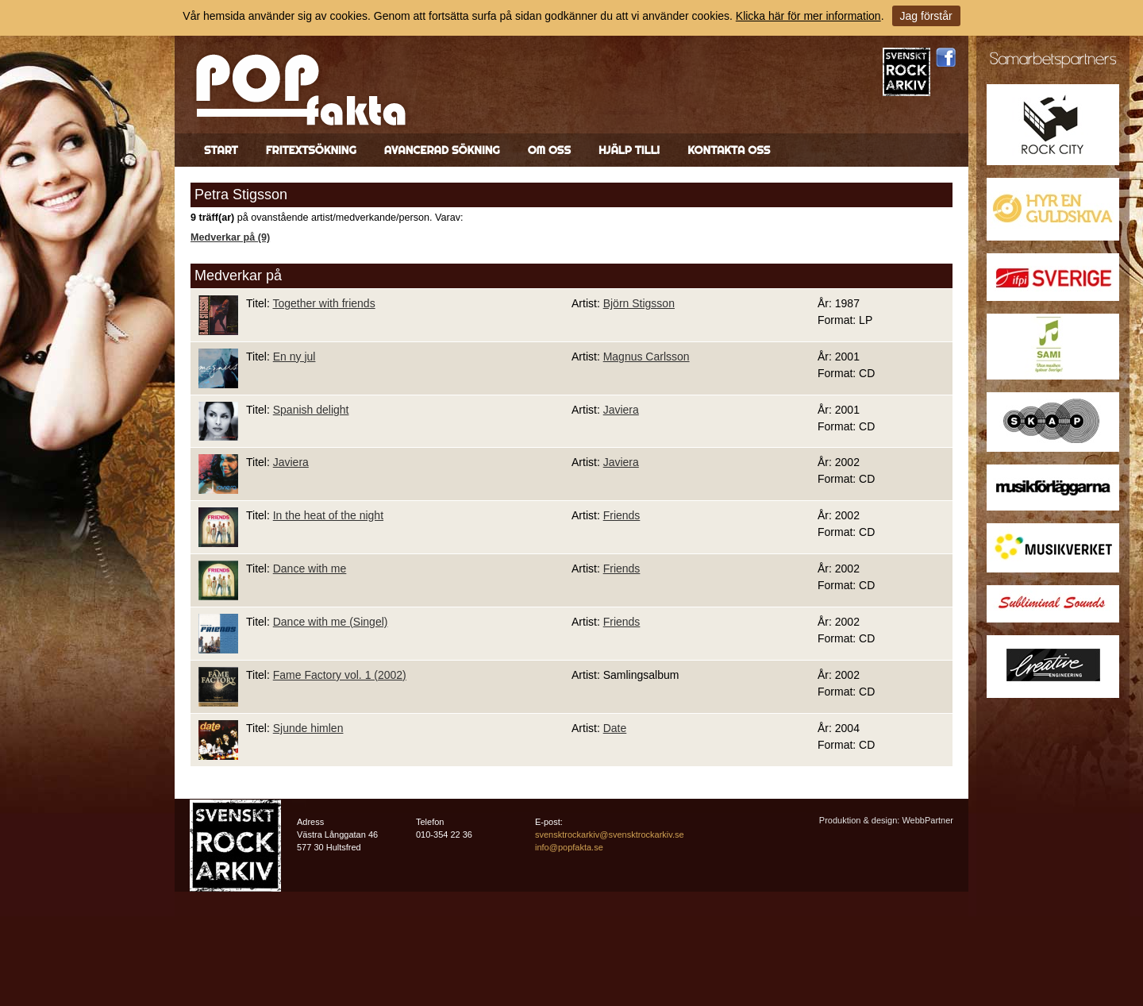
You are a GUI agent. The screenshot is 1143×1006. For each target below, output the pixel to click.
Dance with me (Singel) (330, 621)
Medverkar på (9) (230, 237)
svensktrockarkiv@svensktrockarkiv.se (609, 834)
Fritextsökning (311, 150)
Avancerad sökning (442, 150)
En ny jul (294, 356)
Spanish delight (311, 409)
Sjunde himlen (308, 728)
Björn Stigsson (639, 303)
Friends (622, 515)
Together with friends (323, 303)
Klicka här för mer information (808, 16)
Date (615, 728)
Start (221, 150)
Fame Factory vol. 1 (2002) (339, 675)
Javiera (621, 409)
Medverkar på (238, 275)
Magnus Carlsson (646, 356)
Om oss (549, 150)
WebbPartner (927, 820)
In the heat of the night (328, 515)
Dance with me (310, 568)
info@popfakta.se (569, 847)
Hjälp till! (629, 150)
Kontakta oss (728, 150)
